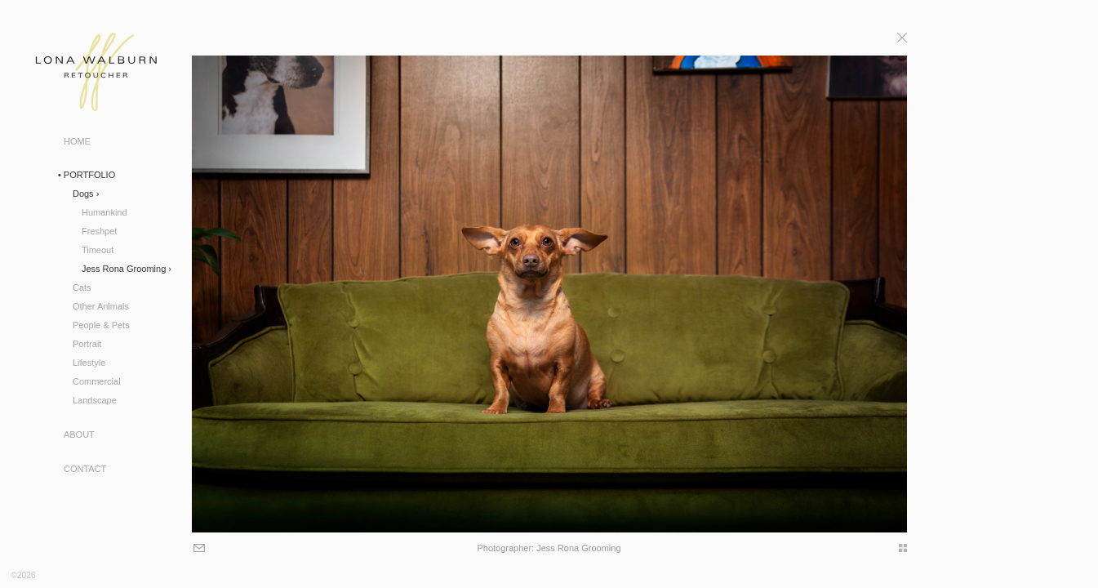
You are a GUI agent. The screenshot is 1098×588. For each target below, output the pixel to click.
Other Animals (101, 306)
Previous (155, 290)
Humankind (104, 212)
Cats (82, 287)
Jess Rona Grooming (124, 269)
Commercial (97, 381)
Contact (85, 469)
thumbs (897, 548)
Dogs (83, 193)
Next (943, 290)
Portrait (87, 344)
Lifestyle (89, 363)
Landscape (95, 400)
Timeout (97, 250)
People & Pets (101, 325)
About (79, 434)
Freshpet (99, 231)
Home (77, 141)
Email (197, 549)
